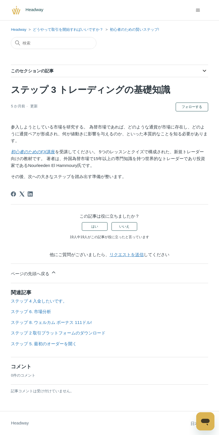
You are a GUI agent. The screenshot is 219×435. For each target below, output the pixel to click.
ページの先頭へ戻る (33, 272)
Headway (18, 29)
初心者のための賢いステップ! (134, 29)
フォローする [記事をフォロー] (192, 107)
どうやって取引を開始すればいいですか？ (68, 29)
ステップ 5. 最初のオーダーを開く (44, 343)
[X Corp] (22, 194)
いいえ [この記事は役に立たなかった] (124, 226)
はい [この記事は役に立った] (94, 226)
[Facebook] (13, 194)
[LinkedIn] (30, 194)
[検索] (53, 43)
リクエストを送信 (127, 254)
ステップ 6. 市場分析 (31, 311)
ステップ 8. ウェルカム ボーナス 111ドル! (51, 322)
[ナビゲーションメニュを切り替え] (198, 10)
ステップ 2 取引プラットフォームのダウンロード (58, 332)
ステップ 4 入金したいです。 (39, 301)
